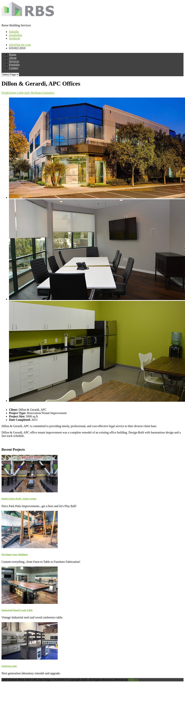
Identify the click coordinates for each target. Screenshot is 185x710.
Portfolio (14, 64)
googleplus (15, 35)
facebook (14, 38)
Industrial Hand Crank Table (17, 610)
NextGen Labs (9, 666)
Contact (13, 68)
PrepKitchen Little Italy (15, 92)
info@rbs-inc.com (20, 44)
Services (14, 61)
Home (12, 54)
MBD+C (133, 679)
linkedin (14, 31)
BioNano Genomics (42, 92)
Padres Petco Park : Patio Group (18, 498)
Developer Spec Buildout (14, 554)
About (12, 57)
